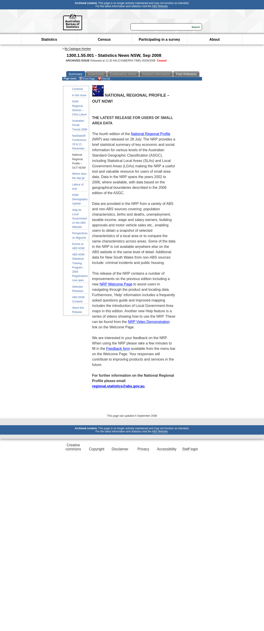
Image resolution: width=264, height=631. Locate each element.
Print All (104, 78)
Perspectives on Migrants (80, 235)
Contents (77, 89)
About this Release (78, 310)
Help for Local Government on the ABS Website (79, 218)
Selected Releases (77, 289)
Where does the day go (79, 176)
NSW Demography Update (80, 199)
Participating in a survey (159, 39)
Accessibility (167, 449)
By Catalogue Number (78, 48)
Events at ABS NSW (78, 246)
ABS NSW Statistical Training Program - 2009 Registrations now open (80, 267)
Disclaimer (120, 449)
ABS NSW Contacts (78, 299)
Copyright (96, 449)
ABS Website (160, 6)
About (214, 39)
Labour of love (78, 186)
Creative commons (73, 447)
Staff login (190, 449)
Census (104, 39)
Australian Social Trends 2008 (79, 125)
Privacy (143, 449)
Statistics (49, 39)
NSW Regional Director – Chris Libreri (79, 108)
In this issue (79, 95)
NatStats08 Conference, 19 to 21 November (79, 142)
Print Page (87, 78)
